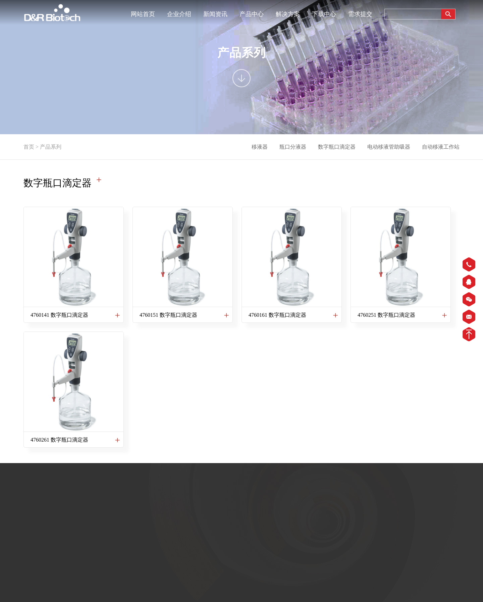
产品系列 (50, 147)
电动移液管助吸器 (388, 147)
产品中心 (251, 14)
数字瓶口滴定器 (337, 147)
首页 (28, 147)
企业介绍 (179, 14)
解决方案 (288, 14)
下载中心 (324, 14)
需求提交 (360, 14)
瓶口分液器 (292, 147)
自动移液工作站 (441, 147)
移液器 (260, 147)
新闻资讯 (215, 14)
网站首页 (143, 14)
